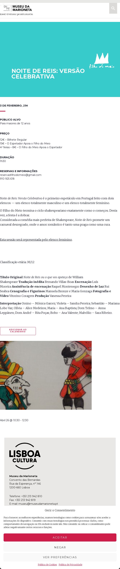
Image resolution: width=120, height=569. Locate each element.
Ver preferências (60, 557)
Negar (60, 547)
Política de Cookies (47, 564)
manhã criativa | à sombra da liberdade (31, 414)
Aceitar (60, 537)
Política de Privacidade (70, 564)
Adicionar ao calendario (18, 331)
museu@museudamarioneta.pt (38, 503)
